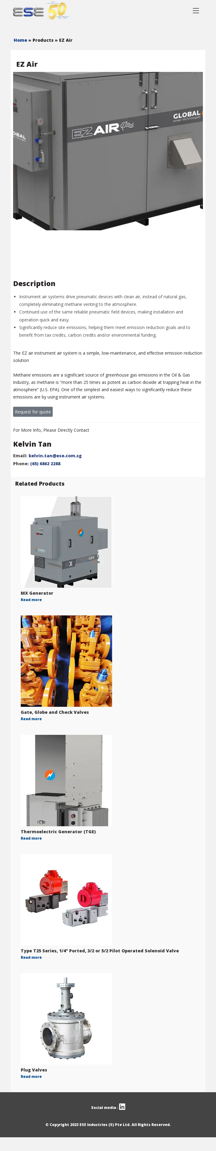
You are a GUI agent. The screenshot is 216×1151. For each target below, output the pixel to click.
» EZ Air (64, 40)
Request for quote (33, 412)
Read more (31, 599)
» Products (41, 40)
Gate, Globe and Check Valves (55, 712)
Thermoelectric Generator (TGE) (58, 831)
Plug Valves (34, 1070)
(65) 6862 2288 (45, 463)
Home (21, 40)
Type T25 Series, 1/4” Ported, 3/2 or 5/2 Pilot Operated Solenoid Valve (100, 951)
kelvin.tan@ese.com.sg (55, 456)
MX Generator (37, 593)
